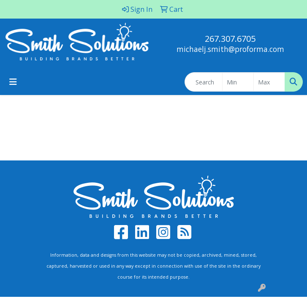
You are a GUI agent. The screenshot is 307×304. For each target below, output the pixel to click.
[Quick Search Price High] (269, 82)
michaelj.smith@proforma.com (230, 49)
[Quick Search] (204, 82)
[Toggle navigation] (13, 82)
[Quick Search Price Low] (238, 82)
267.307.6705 (230, 38)
